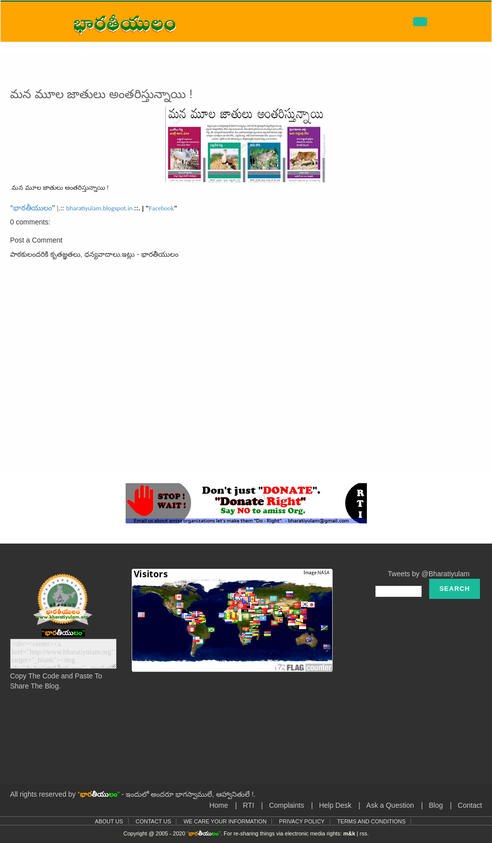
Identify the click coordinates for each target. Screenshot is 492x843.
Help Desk (335, 805)
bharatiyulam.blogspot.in (99, 208)
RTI (248, 805)
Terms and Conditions (371, 821)
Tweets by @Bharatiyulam (429, 574)
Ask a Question (390, 805)
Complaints (286, 805)
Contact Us (153, 821)
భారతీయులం (32, 208)
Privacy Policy (302, 821)
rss (363, 833)
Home (218, 805)
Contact (470, 805)
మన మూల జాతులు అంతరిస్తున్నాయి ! (101, 94)
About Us (109, 821)
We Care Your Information (224, 821)
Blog (436, 805)
